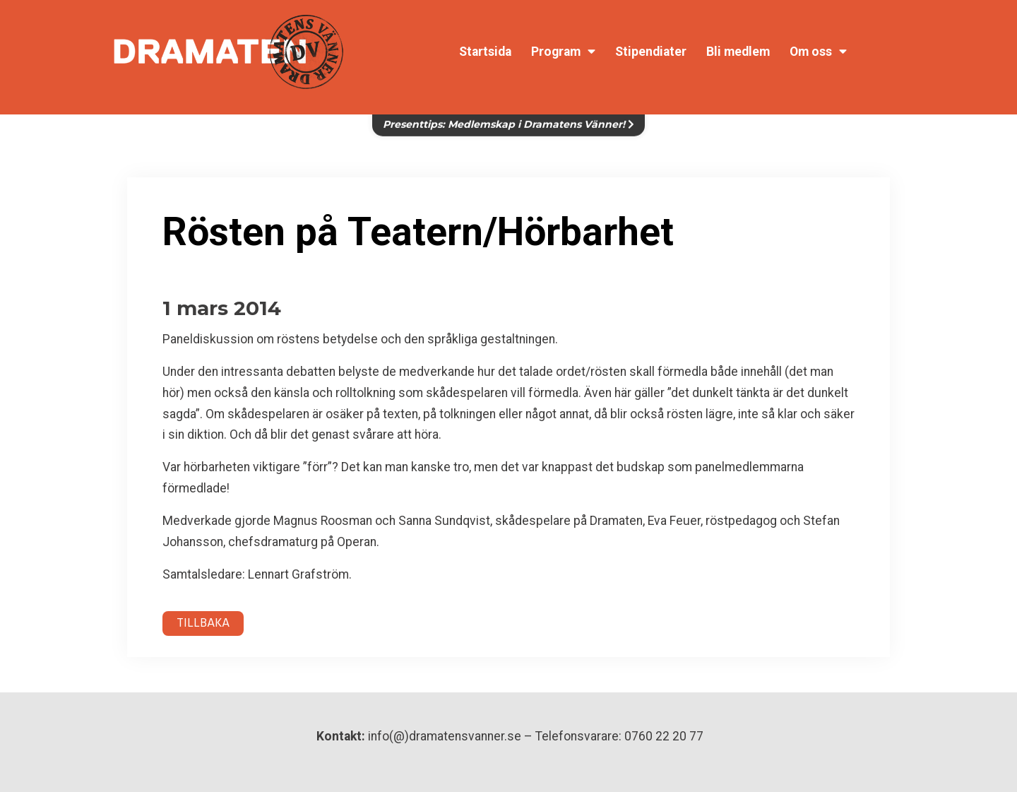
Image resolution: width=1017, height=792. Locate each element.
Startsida (485, 52)
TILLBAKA (203, 623)
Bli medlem (738, 52)
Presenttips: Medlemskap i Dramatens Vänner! (508, 116)
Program (563, 51)
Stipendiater (650, 52)
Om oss (818, 51)
